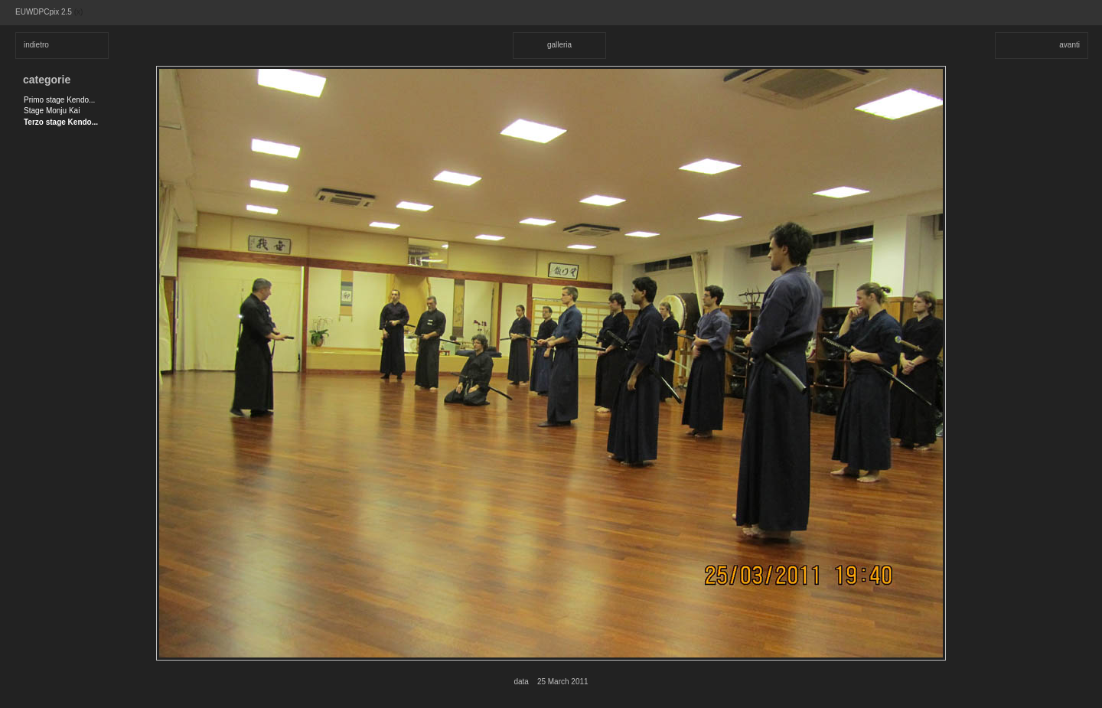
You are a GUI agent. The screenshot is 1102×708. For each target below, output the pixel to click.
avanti (1069, 45)
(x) (78, 12)
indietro (36, 45)
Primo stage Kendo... (59, 100)
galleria (559, 45)
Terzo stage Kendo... (61, 122)
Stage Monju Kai (52, 110)
